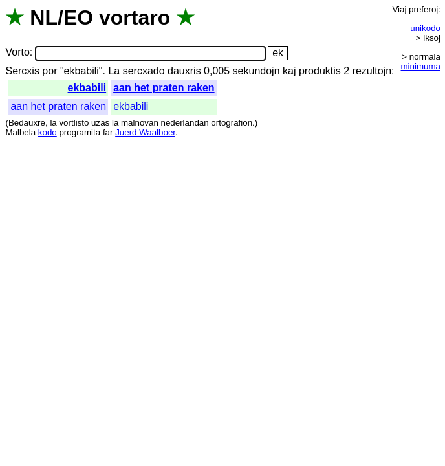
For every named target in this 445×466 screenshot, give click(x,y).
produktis (320, 70)
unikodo (425, 28)
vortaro (134, 17)
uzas (100, 123)
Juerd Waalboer (145, 132)
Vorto (17, 52)
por (49, 70)
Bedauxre (26, 123)
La (114, 70)
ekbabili (87, 87)
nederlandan (185, 123)
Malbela (20, 132)
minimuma (420, 66)
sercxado (144, 70)
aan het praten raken (164, 87)
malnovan (139, 123)
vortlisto (74, 123)
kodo (47, 132)
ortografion (231, 123)
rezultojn (372, 70)
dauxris (184, 70)
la (53, 123)
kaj (289, 70)
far (108, 132)
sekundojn (256, 70)
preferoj (423, 9)
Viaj (399, 9)
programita (79, 132)
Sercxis (22, 70)
